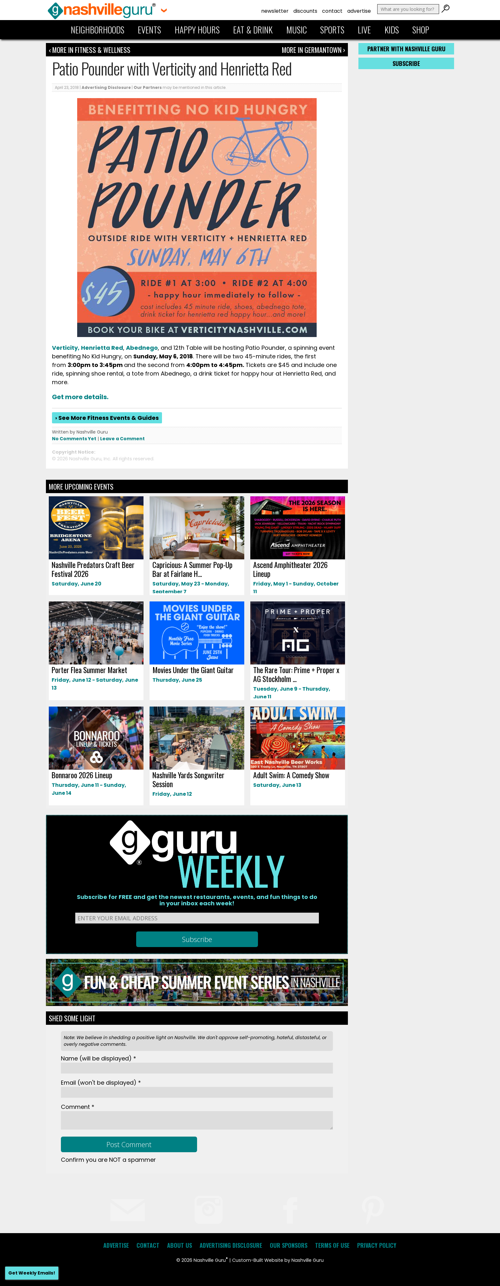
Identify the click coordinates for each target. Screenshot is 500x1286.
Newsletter (275, 11)
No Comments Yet (74, 438)
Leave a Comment (122, 438)
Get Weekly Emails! (31, 1273)
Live (364, 29)
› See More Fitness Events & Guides (107, 418)
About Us (179, 1245)
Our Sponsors (288, 1245)
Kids (392, 29)
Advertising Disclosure (106, 87)
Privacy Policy (376, 1245)
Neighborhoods (97, 29)
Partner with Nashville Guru (406, 49)
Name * (98, 1058)
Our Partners (148, 87)
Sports (332, 29)
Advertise (359, 11)
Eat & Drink (253, 29)
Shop (420, 29)
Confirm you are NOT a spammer (108, 1160)
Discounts (305, 11)
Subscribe (406, 63)
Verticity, (65, 348)
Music (296, 29)
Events (149, 29)
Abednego (142, 348)
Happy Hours (197, 29)
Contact (332, 11)
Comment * (77, 1107)
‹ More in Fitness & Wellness (89, 50)
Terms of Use (332, 1245)
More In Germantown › (313, 50)
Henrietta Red (102, 348)
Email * (101, 1083)
